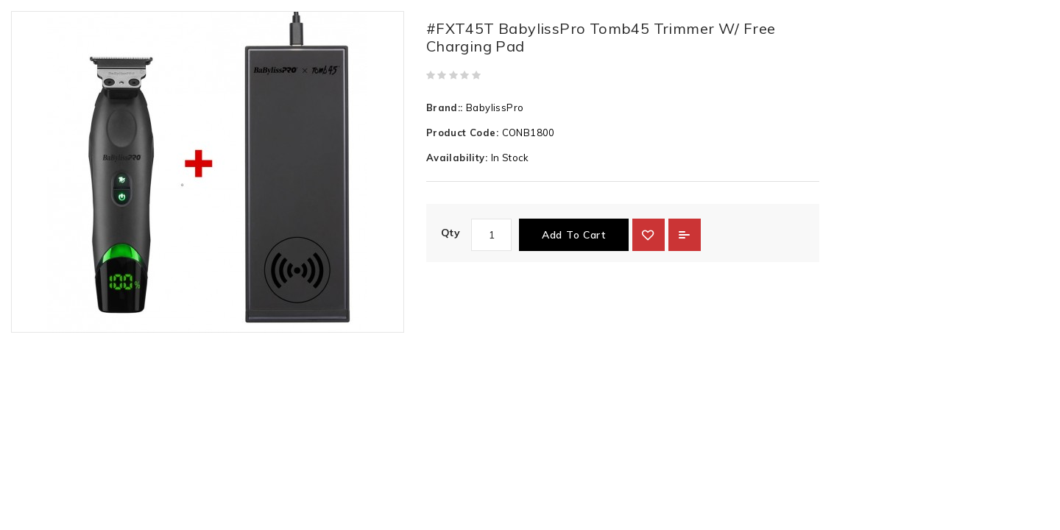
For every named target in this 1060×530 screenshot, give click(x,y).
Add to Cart (574, 234)
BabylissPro (494, 107)
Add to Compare (684, 235)
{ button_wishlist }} (648, 235)
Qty (450, 232)
